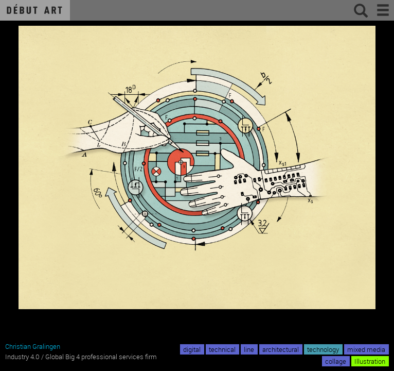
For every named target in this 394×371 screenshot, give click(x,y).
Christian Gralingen (32, 346)
